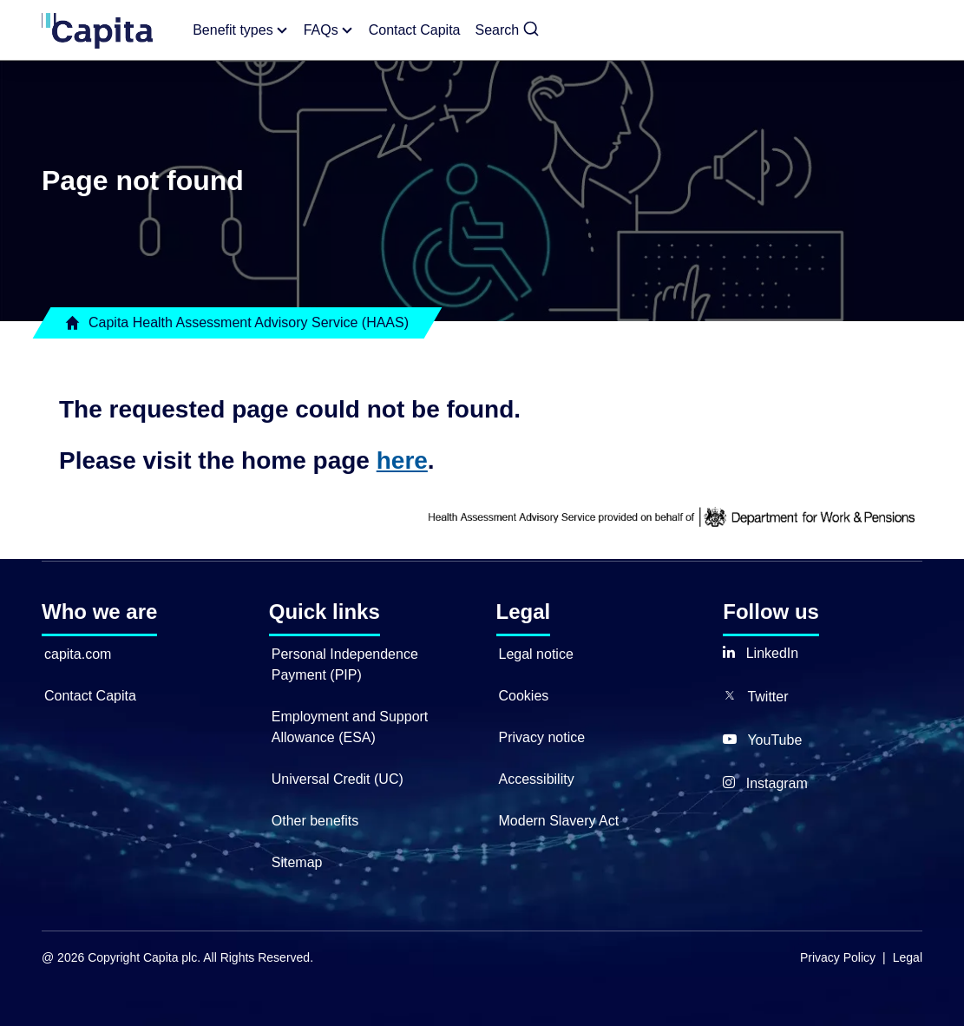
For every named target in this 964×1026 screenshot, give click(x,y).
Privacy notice (542, 737)
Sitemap (297, 862)
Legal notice (536, 654)
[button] (508, 30)
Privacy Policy (837, 957)
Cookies (524, 695)
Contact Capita (90, 695)
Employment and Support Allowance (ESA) (350, 727)
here (402, 460)
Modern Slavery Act (559, 820)
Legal (907, 957)
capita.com (77, 654)
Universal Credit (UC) (337, 779)
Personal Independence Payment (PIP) (345, 664)
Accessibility (536, 779)
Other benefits (315, 820)
